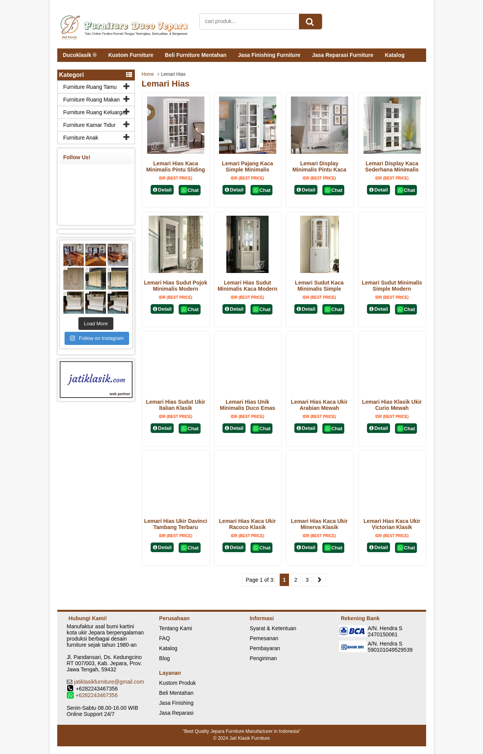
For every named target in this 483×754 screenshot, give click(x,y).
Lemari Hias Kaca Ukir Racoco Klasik (247, 524)
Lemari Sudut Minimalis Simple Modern (392, 286)
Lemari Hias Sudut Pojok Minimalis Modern (175, 286)
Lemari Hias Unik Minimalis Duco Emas (247, 405)
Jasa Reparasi (176, 713)
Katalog (394, 55)
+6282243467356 (97, 695)
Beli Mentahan (176, 693)
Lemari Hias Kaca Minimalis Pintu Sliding (175, 166)
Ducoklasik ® (80, 55)
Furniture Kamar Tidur (89, 125)
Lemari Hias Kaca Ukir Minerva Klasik (319, 524)
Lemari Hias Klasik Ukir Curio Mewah (392, 405)
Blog (164, 658)
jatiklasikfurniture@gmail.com (109, 682)
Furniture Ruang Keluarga (94, 112)
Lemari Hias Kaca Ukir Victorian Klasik (391, 524)
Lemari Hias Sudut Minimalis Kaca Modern (247, 286)
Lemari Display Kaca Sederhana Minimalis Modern (391, 169)
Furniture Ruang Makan (91, 100)
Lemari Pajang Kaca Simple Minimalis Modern (247, 169)
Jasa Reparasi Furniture (342, 55)
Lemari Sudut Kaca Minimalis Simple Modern (319, 289)
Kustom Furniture (130, 55)
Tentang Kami (175, 628)
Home (148, 74)
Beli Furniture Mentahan (195, 55)
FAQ (164, 638)
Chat (190, 190)
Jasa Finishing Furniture (269, 55)
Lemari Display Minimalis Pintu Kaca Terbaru (319, 169)
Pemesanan (264, 638)
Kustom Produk (177, 683)
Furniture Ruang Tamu (90, 87)
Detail (162, 190)
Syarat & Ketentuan (273, 628)
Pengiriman (263, 658)
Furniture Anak (80, 138)
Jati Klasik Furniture (249, 738)
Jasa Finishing (176, 703)
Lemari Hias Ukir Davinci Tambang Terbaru (175, 524)
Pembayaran (265, 648)
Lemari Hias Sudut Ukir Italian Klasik (175, 405)
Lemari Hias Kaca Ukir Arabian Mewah (319, 405)
